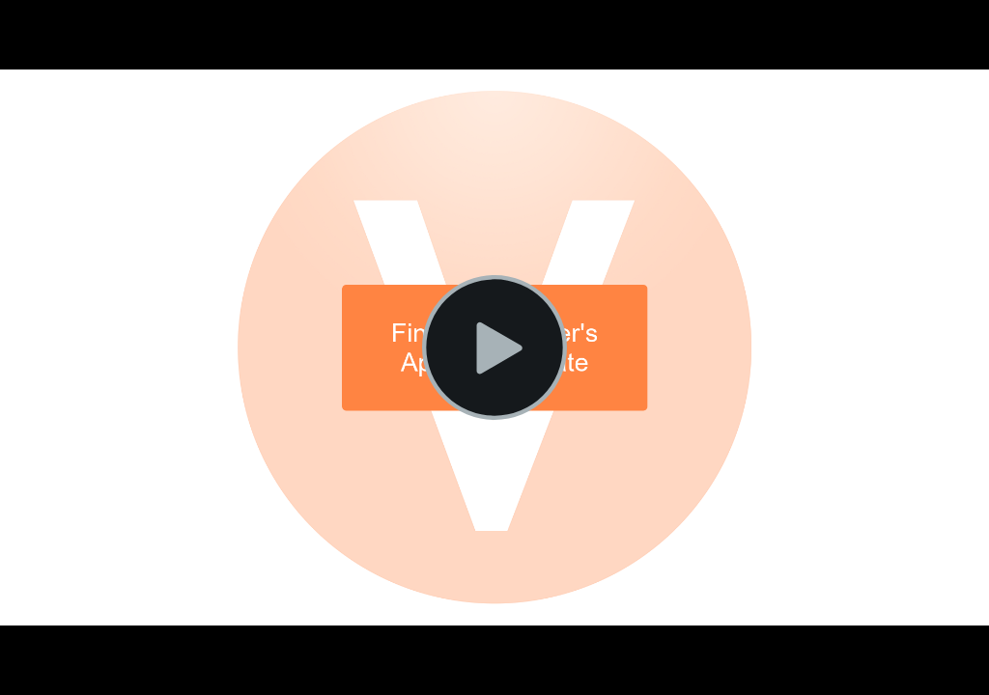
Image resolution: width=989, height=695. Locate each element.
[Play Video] (494, 347)
